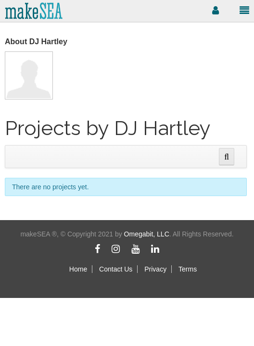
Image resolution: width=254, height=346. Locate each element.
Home (78, 269)
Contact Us (115, 269)
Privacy (155, 269)
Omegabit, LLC (146, 234)
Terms (187, 269)
